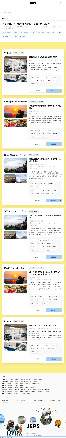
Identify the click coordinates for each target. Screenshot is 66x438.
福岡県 (7, 391)
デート (33, 77)
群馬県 (16, 383)
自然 (38, 193)
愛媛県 (44, 389)
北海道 (11, 379)
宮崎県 (31, 391)
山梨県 (31, 381)
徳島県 (34, 389)
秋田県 (59, 32)
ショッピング (5, 402)
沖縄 (3, 393)
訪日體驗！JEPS (28, 435)
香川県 (39, 389)
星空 (54, 80)
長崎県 (16, 391)
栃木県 (12, 383)
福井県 (26, 381)
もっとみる (49, 178)
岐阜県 (7, 385)
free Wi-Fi (35, 130)
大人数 (55, 133)
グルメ (19, 402)
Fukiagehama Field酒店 (15, 102)
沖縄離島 (13, 393)
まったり (40, 77)
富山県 (16, 381)
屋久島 (48, 391)
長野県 (15, 36)
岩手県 (31, 379)
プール (40, 137)
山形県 (26, 379)
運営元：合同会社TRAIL (32, 433)
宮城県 (35, 379)
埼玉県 (21, 383)
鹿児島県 (22, 36)
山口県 (29, 389)
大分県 (26, 391)
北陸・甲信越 (50, 32)
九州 (33, 32)
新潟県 (11, 381)
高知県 (49, 389)
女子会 (48, 80)
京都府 (12, 387)
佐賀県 (12, 391)
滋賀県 (7, 387)
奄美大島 (42, 391)
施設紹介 (54, 90)
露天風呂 (34, 83)
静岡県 (12, 385)
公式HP (37, 90)
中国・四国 (4, 389)
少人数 (42, 80)
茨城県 (7, 383)
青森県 (16, 379)
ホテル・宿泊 (7, 32)
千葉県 (26, 383)
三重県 (21, 385)
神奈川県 (36, 383)
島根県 (15, 389)
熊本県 (21, 391)
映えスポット (50, 193)
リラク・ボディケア (38, 400)
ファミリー (35, 80)
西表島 (28, 393)
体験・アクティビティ (54, 400)
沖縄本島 (7, 393)
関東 (3, 383)
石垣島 (19, 393)
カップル (55, 77)
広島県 (25, 389)
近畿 (3, 387)
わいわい (48, 77)
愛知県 (16, 385)
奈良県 (26, 387)
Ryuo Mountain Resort (15, 155)
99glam (7, 53)
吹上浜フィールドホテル (15, 268)
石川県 (21, 381)
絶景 (43, 193)
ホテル (15, 32)
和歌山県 (31, 387)
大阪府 (16, 387)
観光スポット (7, 36)
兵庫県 (21, 387)
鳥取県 (10, 389)
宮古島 (24, 393)
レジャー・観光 (24, 32)
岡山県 (20, 389)
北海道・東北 (40, 32)
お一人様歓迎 (43, 183)
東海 (3, 385)
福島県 (40, 379)
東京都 (31, 383)
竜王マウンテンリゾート (15, 211)
